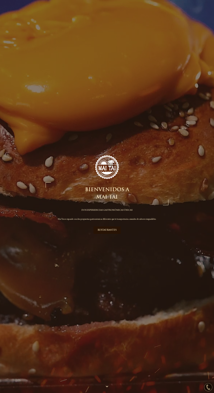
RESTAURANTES (107, 230)
